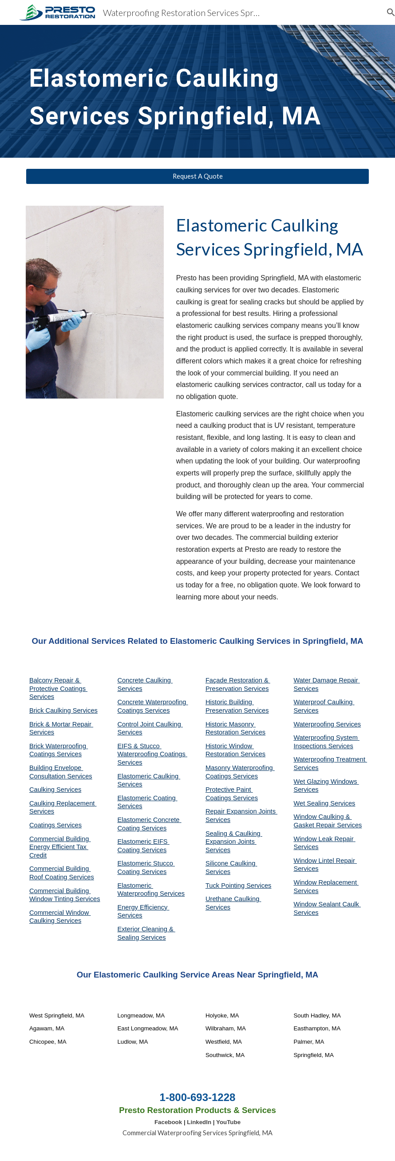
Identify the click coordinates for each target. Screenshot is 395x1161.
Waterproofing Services (327, 724)
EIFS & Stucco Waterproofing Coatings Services (152, 754)
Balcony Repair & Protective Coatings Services (58, 688)
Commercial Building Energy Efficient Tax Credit (60, 847)
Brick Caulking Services (63, 710)
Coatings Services (55, 825)
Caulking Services (55, 789)
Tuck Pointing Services (238, 885)
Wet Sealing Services (324, 803)
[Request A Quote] (197, 176)
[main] (183, 91)
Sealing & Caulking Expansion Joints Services (233, 842)
